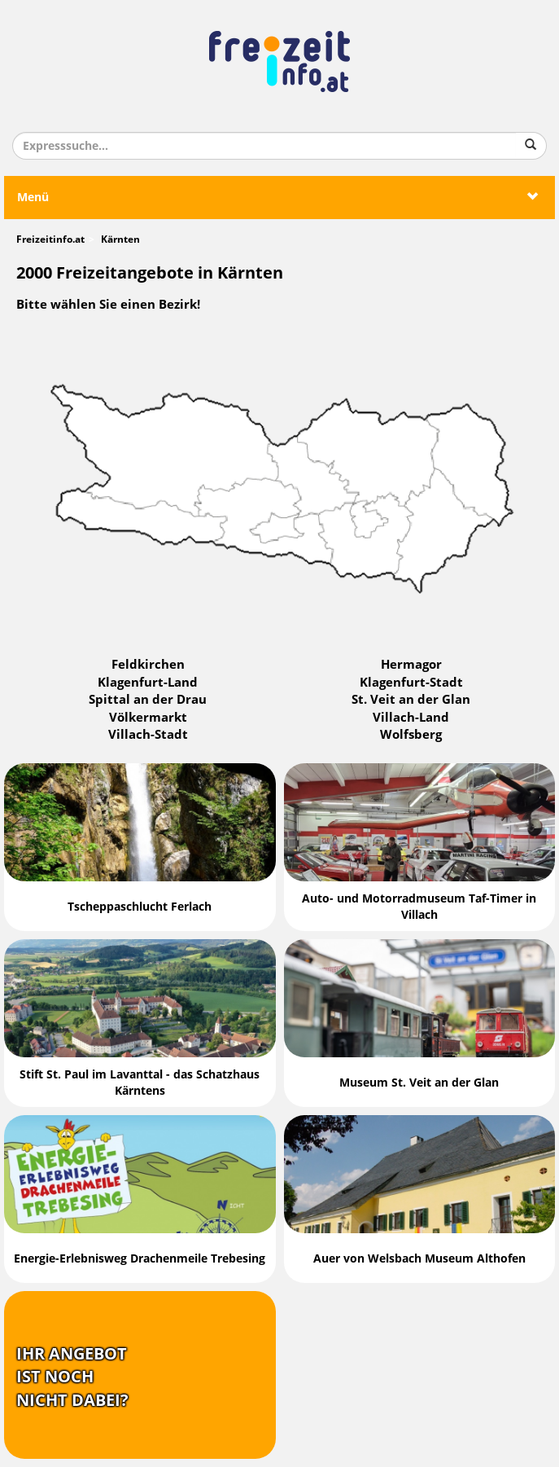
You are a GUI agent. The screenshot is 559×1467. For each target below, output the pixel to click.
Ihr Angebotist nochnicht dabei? (72, 1377)
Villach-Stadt (148, 734)
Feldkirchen (148, 664)
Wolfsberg (411, 734)
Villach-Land (411, 717)
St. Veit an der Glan (411, 699)
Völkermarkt (148, 717)
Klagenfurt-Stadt (411, 682)
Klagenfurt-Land (148, 682)
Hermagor (411, 664)
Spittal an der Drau (148, 699)
